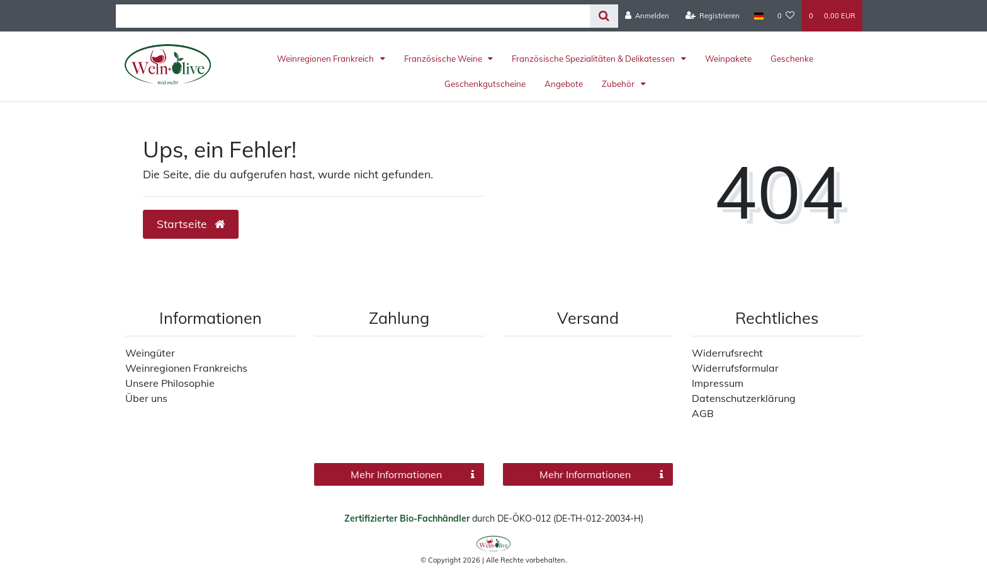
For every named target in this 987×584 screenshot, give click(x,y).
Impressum (717, 383)
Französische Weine (444, 59)
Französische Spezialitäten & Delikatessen (594, 59)
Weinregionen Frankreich (326, 59)
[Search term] (353, 16)
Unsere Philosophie (170, 383)
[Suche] (604, 16)
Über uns (146, 398)
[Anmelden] (647, 15)
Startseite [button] (191, 224)
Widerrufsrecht (727, 352)
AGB (703, 413)
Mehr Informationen (413, 474)
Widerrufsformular (735, 368)
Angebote (563, 84)
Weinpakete (728, 59)
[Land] (758, 15)
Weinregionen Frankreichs (186, 368)
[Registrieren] (713, 15)
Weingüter (150, 352)
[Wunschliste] (786, 15)
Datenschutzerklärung (744, 398)
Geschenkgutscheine (485, 84)
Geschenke (791, 59)
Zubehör (619, 84)
